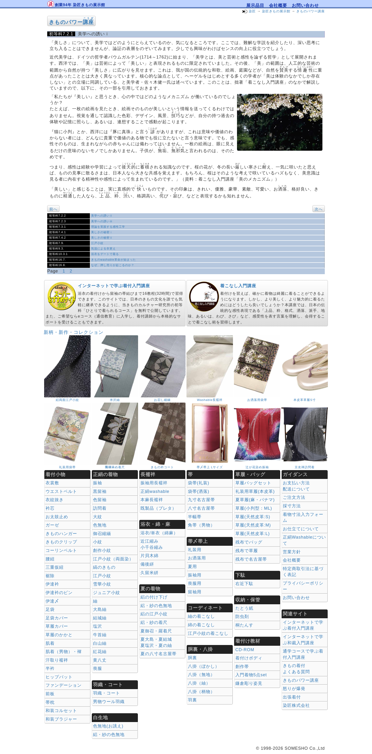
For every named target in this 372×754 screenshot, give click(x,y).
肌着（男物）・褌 (64, 651)
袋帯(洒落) (198, 491)
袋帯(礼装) (198, 483)
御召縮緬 (102, 533)
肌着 (50, 643)
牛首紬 (100, 634)
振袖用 (194, 575)
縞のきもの (104, 567)
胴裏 (192, 657)
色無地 (100, 525)
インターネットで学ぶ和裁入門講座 (303, 639)
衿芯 (50, 508)
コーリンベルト (61, 550)
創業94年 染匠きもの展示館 (80, 5)
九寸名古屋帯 (201, 499)
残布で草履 (246, 550)
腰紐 (50, 559)
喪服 (97, 668)
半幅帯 (194, 516)
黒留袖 (100, 491)
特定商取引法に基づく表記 (303, 571)
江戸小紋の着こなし (208, 633)
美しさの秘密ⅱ (102, 237)
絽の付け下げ (153, 597)
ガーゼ (52, 525)
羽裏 (192, 700)
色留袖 (100, 499)
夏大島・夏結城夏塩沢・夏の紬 (156, 642)
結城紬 (100, 618)
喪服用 (194, 583)
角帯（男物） (201, 525)
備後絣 (147, 564)
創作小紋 (102, 550)
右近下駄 (244, 583)
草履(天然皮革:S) (252, 516)
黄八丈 (100, 660)
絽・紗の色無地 (109, 734)
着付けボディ (248, 658)
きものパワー (71, 22)
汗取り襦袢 (57, 660)
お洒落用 (197, 558)
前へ (53, 209)
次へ (319, 209)
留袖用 (194, 592)
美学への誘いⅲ (102, 221)
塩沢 (97, 626)
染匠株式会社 (296, 705)
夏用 (192, 566)
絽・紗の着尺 (153, 622)
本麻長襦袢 (151, 499)
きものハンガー (61, 533)
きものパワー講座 (310, 11)
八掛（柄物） (201, 691)
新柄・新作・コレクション (73, 332)
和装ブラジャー (61, 719)
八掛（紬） (199, 683)
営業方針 (292, 552)
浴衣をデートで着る (105, 254)
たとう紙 (244, 608)
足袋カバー (57, 618)
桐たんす (244, 625)
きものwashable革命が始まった (113, 259)
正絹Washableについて (304, 540)
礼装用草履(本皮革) (255, 491)
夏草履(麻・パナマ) (255, 499)
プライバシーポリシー (303, 586)
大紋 (97, 516)
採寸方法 (292, 506)
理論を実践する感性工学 (108, 226)
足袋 (50, 609)
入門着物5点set (251, 674)
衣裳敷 (52, 483)
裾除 (50, 575)
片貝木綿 (149, 555)
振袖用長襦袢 (153, 483)
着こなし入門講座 (238, 285)
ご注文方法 (294, 497)
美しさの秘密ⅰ (102, 232)
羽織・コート (106, 693)
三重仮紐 (55, 567)
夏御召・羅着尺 (156, 631)
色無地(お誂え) (108, 726)
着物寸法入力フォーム (303, 517)
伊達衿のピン (59, 592)
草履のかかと (59, 634)
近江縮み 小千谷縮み (151, 544)
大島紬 (100, 609)
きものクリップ (61, 542)
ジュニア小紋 (106, 592)
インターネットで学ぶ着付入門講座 (114, 285)
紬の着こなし (201, 616)
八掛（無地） (201, 674)
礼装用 (194, 549)
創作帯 (242, 666)
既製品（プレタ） (158, 508)
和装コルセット (61, 710)
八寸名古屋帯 (201, 508)
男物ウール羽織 (109, 701)
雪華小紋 (102, 584)
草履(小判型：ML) (253, 508)
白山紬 (100, 643)
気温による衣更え (103, 248)
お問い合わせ (305, 5)
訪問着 (100, 508)
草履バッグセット (253, 483)
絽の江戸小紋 (153, 614)
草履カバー (57, 626)
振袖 (97, 483)
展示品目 (255, 5)
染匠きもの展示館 (276, 11)
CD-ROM (244, 649)
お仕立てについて (301, 529)
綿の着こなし (201, 624)
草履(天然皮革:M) (253, 525)
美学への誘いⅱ (102, 215)
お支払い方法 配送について (296, 486)
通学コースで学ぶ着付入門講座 (303, 654)
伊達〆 (52, 601)
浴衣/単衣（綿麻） (159, 533)
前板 (50, 693)
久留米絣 (149, 572)
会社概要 (278, 5)
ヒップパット (59, 677)
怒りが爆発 (294, 688)
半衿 (50, 668)
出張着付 (292, 697)
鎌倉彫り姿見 (248, 683)
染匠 (252, 11)
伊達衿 (52, 584)
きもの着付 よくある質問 (296, 668)
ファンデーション (64, 685)
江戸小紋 (97, 243)
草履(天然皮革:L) (252, 533)
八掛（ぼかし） (203, 666)
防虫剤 (242, 616)
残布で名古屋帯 (251, 559)
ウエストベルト (61, 491)
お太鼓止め (57, 516)
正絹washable (154, 491)
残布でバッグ (248, 542)
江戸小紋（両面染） (113, 559)
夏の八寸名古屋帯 (158, 653)
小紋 (97, 542)
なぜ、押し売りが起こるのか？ (112, 265)
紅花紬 (100, 651)
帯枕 (50, 702)
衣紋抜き (55, 499)
